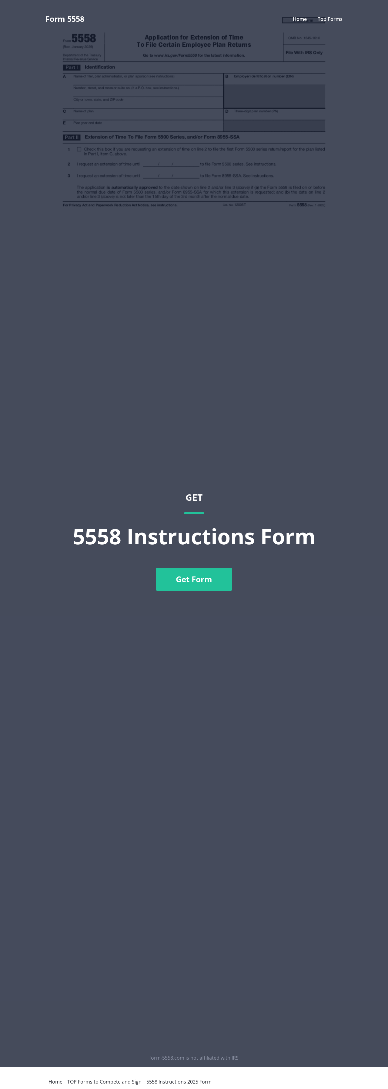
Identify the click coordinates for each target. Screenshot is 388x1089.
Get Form (194, 579)
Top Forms (330, 19)
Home (300, 19)
